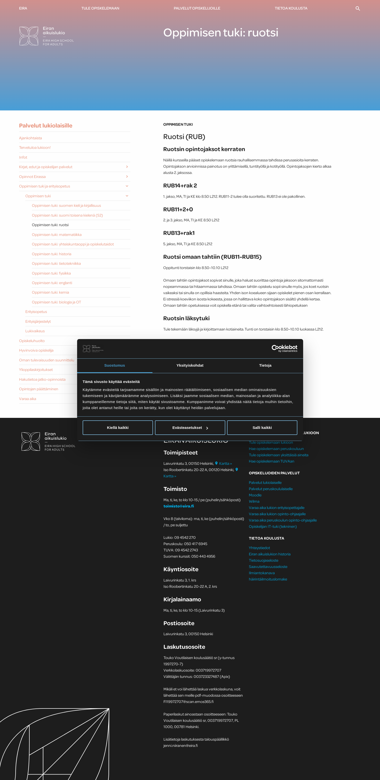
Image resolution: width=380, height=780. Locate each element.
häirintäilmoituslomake (268, 579)
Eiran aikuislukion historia (270, 554)
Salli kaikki (262, 427)
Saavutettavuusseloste (268, 566)
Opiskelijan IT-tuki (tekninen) (273, 526)
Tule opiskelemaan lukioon (271, 442)
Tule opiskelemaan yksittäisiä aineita (278, 455)
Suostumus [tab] (114, 365)
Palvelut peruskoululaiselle (271, 488)
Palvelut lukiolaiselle (265, 482)
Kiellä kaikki (118, 427)
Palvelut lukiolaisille (45, 125)
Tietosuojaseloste (263, 560)
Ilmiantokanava (262, 572)
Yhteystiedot (259, 547)
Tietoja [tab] (265, 365)
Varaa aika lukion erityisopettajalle (276, 507)
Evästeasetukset (190, 427)
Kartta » (223, 463)
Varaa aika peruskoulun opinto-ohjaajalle (283, 520)
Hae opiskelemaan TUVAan (271, 461)
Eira (23, 8)
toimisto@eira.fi (179, 506)
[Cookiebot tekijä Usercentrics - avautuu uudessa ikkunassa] (275, 348)
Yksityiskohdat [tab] (190, 365)
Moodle (255, 495)
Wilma (254, 501)
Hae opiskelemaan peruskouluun (276, 448)
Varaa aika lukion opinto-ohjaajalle (277, 513)
